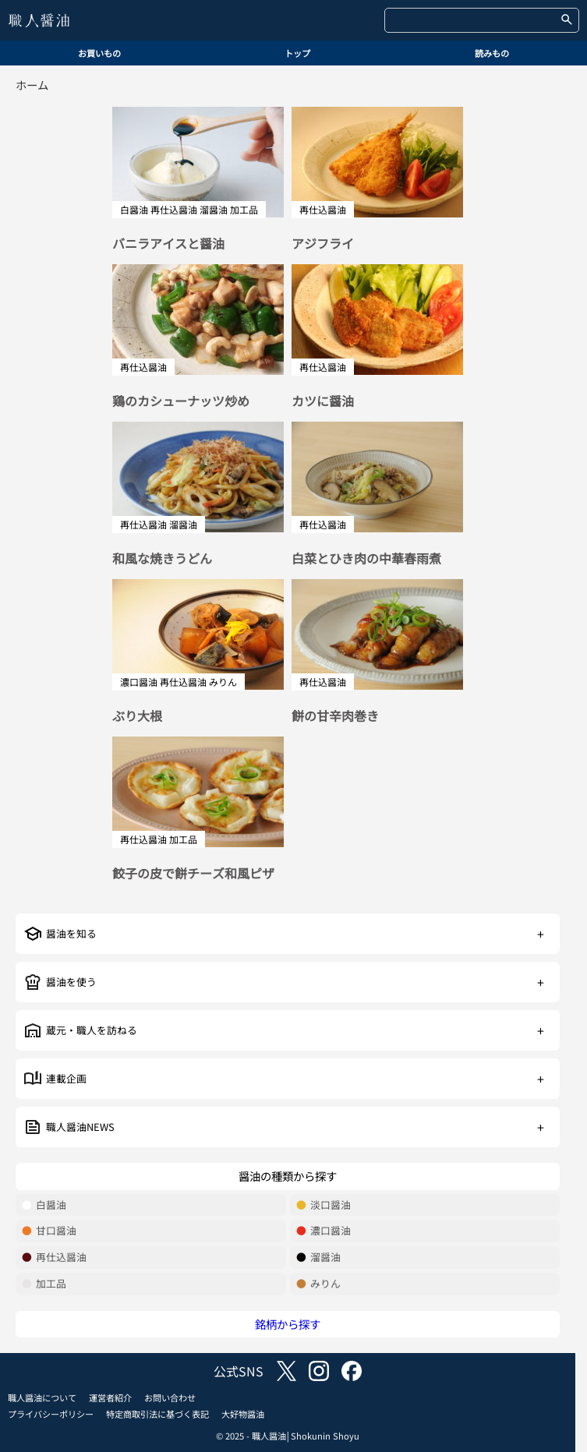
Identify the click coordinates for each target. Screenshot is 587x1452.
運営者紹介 (110, 1397)
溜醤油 (318, 1257)
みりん (318, 1284)
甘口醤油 (49, 1231)
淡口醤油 (323, 1205)
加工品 (44, 1284)
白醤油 (44, 1205)
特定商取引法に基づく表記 (157, 1414)
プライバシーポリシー (51, 1414)
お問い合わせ (170, 1397)
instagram (319, 1371)
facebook (351, 1371)
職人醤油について (42, 1397)
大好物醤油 (242, 1414)
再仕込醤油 (54, 1257)
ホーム (32, 84)
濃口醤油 (323, 1231)
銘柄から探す (287, 1324)
